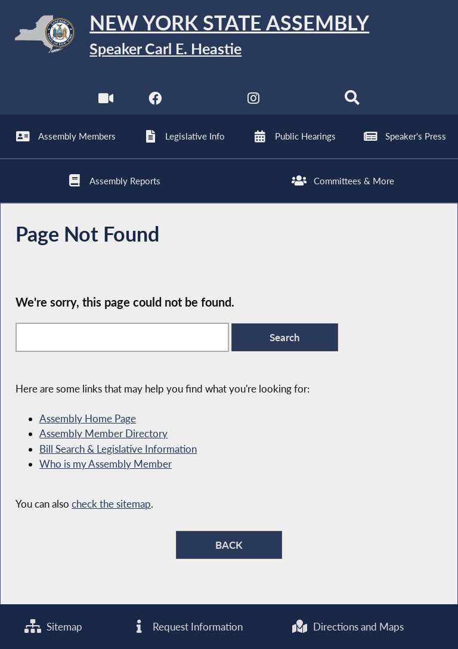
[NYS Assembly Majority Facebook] (154, 101)
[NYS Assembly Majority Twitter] (204, 101)
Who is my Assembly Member (105, 464)
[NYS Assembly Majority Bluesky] (303, 101)
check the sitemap (111, 503)
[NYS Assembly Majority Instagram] (253, 101)
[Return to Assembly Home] (229, 36)
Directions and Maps (347, 626)
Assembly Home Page (87, 418)
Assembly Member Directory (103, 433)
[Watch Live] (105, 101)
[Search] (352, 101)
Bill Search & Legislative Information (118, 449)
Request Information (187, 626)
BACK (229, 545)
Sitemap (53, 626)
